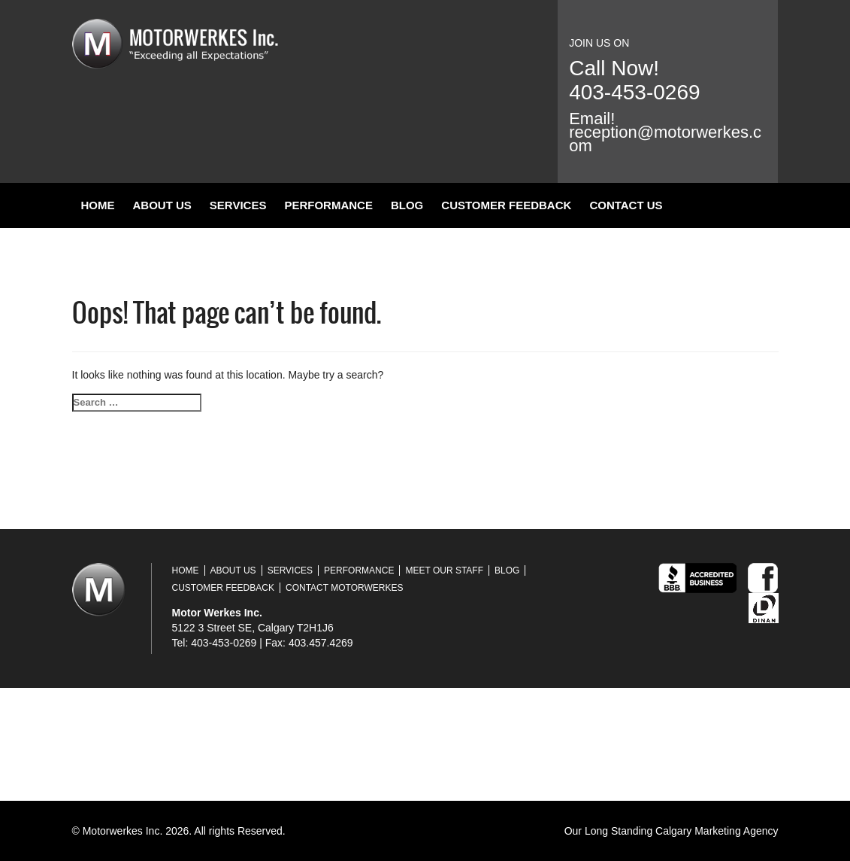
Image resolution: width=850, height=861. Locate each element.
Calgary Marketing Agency (716, 831)
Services (238, 205)
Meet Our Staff (444, 570)
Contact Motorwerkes (344, 588)
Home (98, 205)
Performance (328, 205)
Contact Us (625, 205)
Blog (407, 205)
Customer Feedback (506, 205)
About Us (162, 205)
